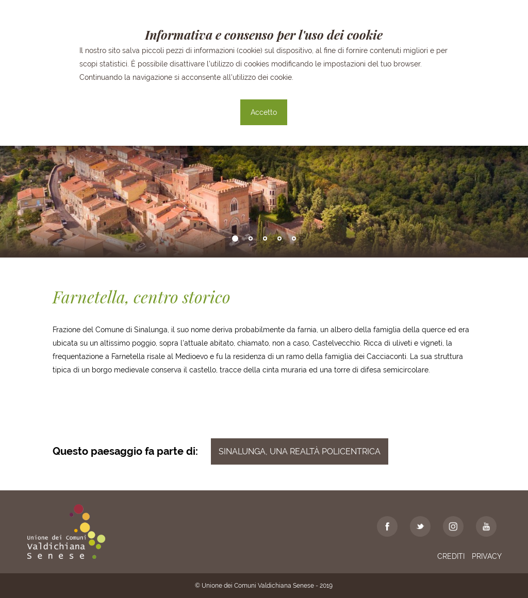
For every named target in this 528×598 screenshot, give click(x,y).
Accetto (264, 112)
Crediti (451, 556)
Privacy (487, 556)
